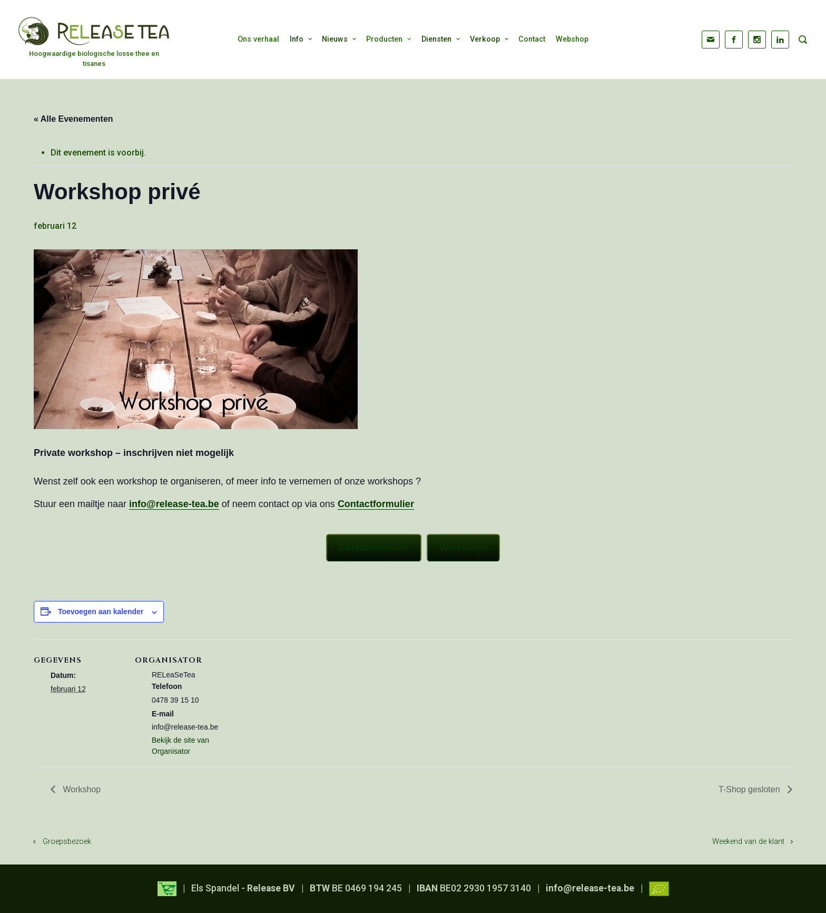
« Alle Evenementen (73, 118)
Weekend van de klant (748, 841)
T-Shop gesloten (750, 789)
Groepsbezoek (67, 841)
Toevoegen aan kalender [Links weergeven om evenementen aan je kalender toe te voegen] (100, 611)
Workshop (81, 789)
